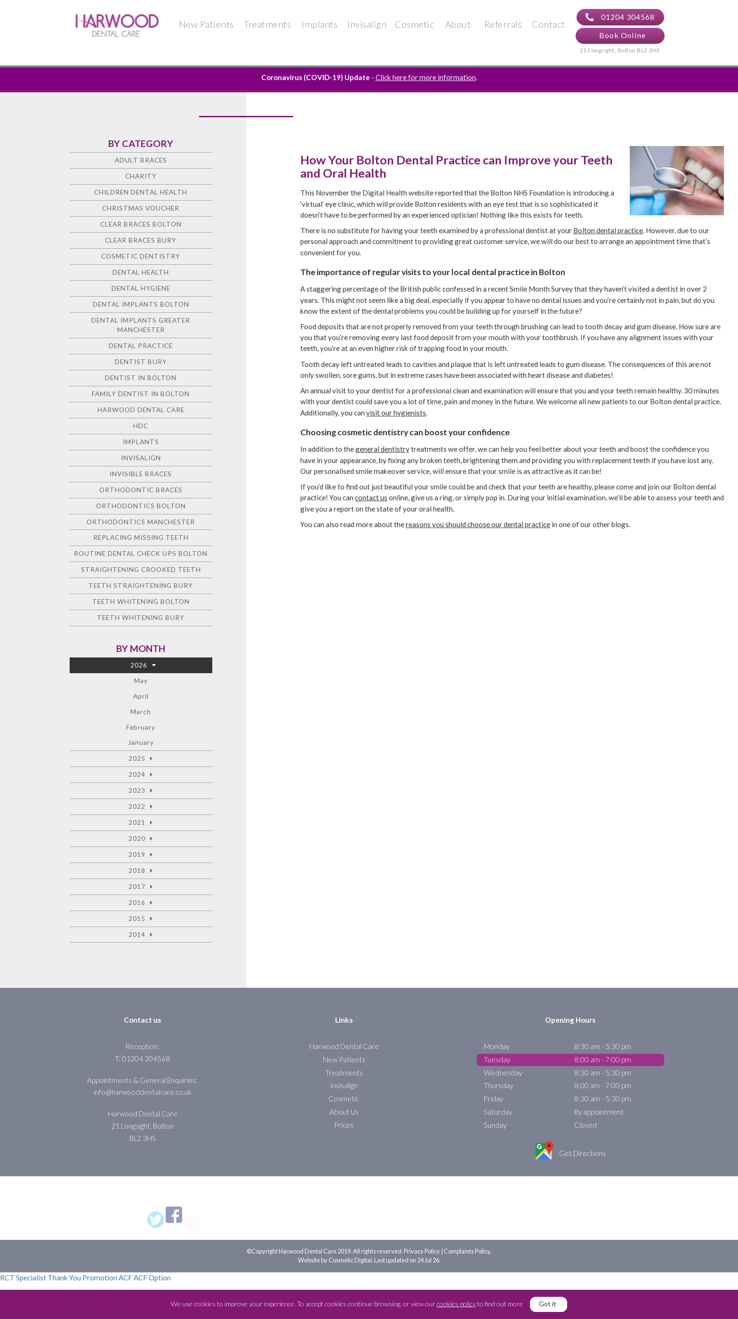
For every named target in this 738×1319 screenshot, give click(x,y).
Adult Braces (141, 160)
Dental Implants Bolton (141, 304)
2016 (136, 902)
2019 (136, 854)
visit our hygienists (396, 412)
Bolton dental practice (608, 230)
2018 (136, 870)
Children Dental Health (140, 192)
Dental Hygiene (141, 288)
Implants (319, 24)
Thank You (64, 1277)
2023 (136, 790)
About (458, 24)
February (140, 727)
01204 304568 (620, 17)
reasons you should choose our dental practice (478, 524)
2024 (136, 774)
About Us (344, 1111)
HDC (140, 426)
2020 (136, 838)
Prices (343, 1125)
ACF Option (152, 1277)
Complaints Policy (467, 1251)
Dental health (140, 272)
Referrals (503, 24)
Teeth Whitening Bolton (141, 601)
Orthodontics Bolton (141, 506)
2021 (136, 822)
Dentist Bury (141, 362)
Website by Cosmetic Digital (335, 1260)
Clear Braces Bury (140, 240)
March (140, 712)
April (141, 696)
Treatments (267, 24)
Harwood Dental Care (140, 410)
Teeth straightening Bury (140, 585)
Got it (547, 1304)
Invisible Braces (141, 474)
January (141, 742)
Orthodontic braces (141, 490)
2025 (136, 758)
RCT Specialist (23, 1277)
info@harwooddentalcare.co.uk (143, 1092)
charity (141, 176)
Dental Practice (141, 346)
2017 (136, 886)
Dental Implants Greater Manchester (140, 325)
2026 (138, 665)
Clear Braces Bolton (141, 224)
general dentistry (382, 449)
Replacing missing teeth (141, 537)
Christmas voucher (140, 208)
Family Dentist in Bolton (141, 394)
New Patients (206, 24)
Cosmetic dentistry (140, 256)
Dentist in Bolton (140, 378)
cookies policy (456, 1304)
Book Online (622, 35)
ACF (125, 1277)
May (141, 680)
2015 (136, 918)
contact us (371, 497)
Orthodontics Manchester (141, 522)
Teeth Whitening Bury (140, 617)
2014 (136, 934)
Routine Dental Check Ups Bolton (141, 553)
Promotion (99, 1277)
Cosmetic (414, 24)
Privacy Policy (422, 1251)
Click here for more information (426, 77)
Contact (548, 24)
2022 (136, 806)
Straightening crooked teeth (141, 569)
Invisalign (366, 24)
